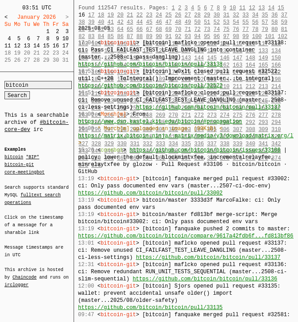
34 (255, 15)
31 (226, 15)
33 (245, 15)
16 (56, 46)
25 (168, 15)
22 (140, 15)
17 (65, 46)
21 (130, 15)
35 (265, 15)
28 (197, 15)
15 (46, 46)
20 (120, 15)
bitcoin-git (19, 164)
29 (207, 15)
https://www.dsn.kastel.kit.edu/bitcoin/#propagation (160, 121)
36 (274, 15)
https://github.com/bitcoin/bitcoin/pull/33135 (150, 307)
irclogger (16, 279)
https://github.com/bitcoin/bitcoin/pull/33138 (150, 64)
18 (101, 15)
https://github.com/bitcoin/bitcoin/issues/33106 (204, 150)
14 (36, 46)
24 (159, 15)
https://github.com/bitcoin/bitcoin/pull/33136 (204, 279)
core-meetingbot (24, 172)
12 (17, 46)
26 (178, 15)
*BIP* (32, 157)
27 (188, 15)
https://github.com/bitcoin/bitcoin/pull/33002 (150, 193)
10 (65, 38)
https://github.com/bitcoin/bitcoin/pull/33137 (208, 107)
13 (27, 46)
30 (217, 15)
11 (7, 46)
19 (111, 15)
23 (149, 15)
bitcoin (13, 157)
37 (284, 15)
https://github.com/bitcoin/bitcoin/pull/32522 (150, 85)
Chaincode (24, 272)
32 (236, 15)
